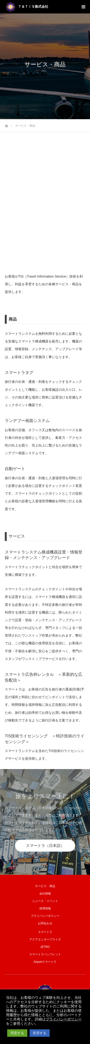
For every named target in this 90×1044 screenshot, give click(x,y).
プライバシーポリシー (45, 916)
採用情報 (45, 908)
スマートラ (45, 932)
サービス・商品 (45, 886)
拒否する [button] (39, 1033)
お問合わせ (45, 923)
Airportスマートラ (45, 961)
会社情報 (45, 893)
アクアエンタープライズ (45, 939)
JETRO (45, 947)
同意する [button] (17, 1033)
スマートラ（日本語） (45, 846)
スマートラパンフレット (45, 954)
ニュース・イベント (45, 901)
